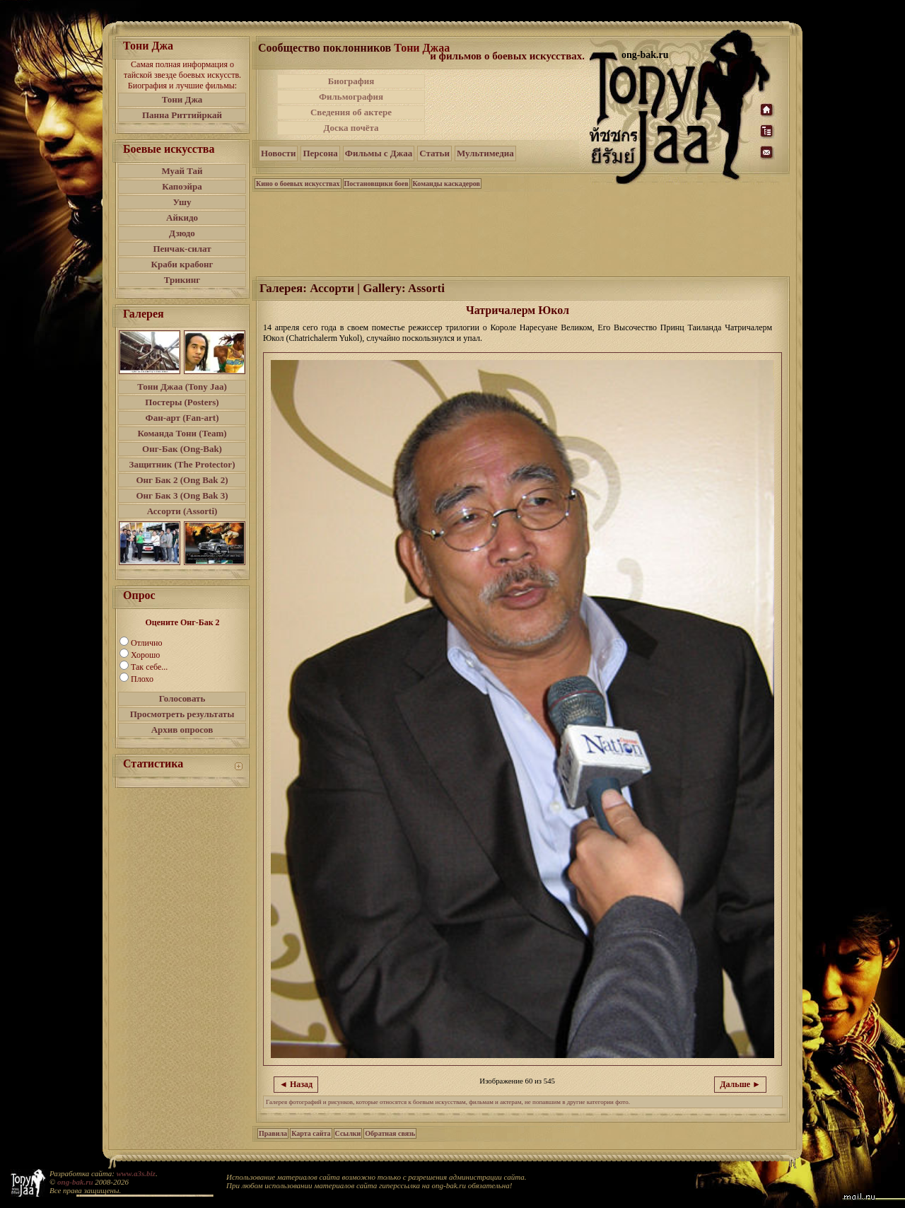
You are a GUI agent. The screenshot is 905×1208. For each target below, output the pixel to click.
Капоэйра (182, 186)
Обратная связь (390, 1133)
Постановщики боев (376, 183)
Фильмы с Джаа (378, 153)
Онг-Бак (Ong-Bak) (182, 448)
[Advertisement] (508, 105)
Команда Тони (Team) (181, 433)
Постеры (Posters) (181, 402)
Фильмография (351, 96)
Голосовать (182, 698)
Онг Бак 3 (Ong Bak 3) (182, 495)
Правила (273, 1133)
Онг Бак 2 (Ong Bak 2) (182, 480)
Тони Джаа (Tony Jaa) (182, 386)
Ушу (182, 202)
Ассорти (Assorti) (182, 511)
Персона (320, 153)
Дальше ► (740, 1084)
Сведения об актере (351, 112)
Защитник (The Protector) (182, 464)
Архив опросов (182, 729)
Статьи (434, 153)
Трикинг (182, 279)
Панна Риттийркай (182, 115)
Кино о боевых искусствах (298, 183)
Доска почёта (350, 127)
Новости (278, 153)
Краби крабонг (182, 264)
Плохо (142, 679)
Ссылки (348, 1133)
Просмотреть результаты (182, 714)
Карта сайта (310, 1133)
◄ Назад (296, 1084)
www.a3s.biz (136, 1173)
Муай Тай (181, 170)
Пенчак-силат (182, 248)
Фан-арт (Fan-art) (182, 417)
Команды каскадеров (446, 183)
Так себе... (149, 667)
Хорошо (145, 655)
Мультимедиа (485, 153)
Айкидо (182, 217)
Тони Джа (182, 99)
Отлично (146, 643)
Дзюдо (182, 233)
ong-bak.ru (75, 1182)
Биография (351, 81)
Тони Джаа (422, 48)
